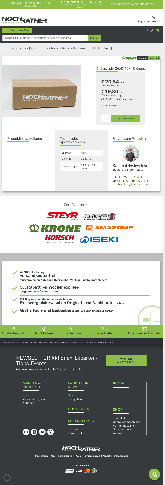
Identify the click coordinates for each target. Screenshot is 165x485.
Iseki (73, 342)
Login (141, 21)
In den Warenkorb (125, 118)
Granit (81, 342)
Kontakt (107, 455)
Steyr (34, 342)
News (71, 395)
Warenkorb (153, 21)
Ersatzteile (52, 48)
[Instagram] (50, 432)
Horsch (43, 342)
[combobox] (51, 38)
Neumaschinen (122, 429)
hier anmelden (126, 360)
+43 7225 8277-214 (129, 177)
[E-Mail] (26, 432)
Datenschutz (121, 455)
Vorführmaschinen (124, 425)
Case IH (24, 342)
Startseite (36, 48)
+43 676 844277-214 (134, 180)
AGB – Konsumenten (61, 455)
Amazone (54, 342)
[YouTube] (42, 432)
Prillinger (101, 342)
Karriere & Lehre (78, 433)
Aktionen (28, 403)
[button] (7, 478)
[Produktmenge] (106, 118)
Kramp (90, 342)
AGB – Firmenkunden (88, 455)
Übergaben (75, 399)
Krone (66, 48)
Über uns (73, 429)
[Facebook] (34, 432)
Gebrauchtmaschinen (126, 421)
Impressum (41, 455)
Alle (111, 342)
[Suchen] (94, 38)
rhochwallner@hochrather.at (130, 184)
